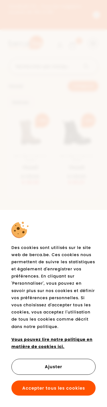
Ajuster (53, 367)
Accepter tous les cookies (53, 388)
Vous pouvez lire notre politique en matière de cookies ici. (51, 343)
